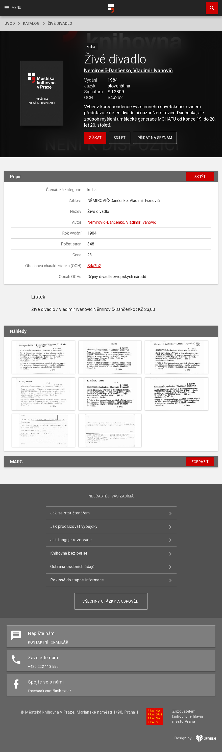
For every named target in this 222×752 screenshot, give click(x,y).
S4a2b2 (94, 265)
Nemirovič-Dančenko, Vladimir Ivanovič (128, 70)
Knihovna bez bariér (69, 553)
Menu (12, 8)
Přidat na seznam (155, 137)
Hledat (210, 6)
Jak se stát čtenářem (70, 513)
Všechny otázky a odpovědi (111, 601)
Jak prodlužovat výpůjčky (74, 526)
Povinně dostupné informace (77, 580)
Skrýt (200, 177)
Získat (95, 137)
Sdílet (120, 137)
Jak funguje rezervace (71, 539)
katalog (31, 23)
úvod (10, 23)
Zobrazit (200, 462)
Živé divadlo (60, 23)
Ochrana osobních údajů (72, 566)
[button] (41, 93)
